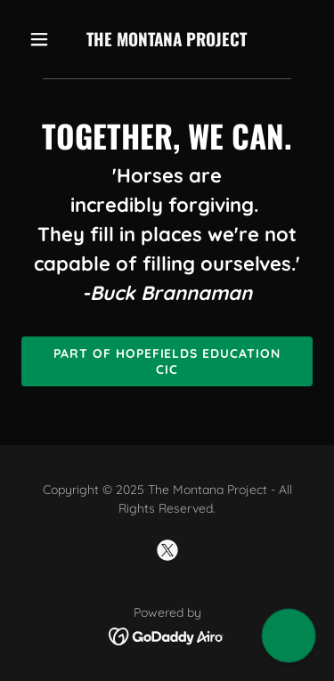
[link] (166, 41)
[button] (43, 39)
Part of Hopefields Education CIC (167, 361)
